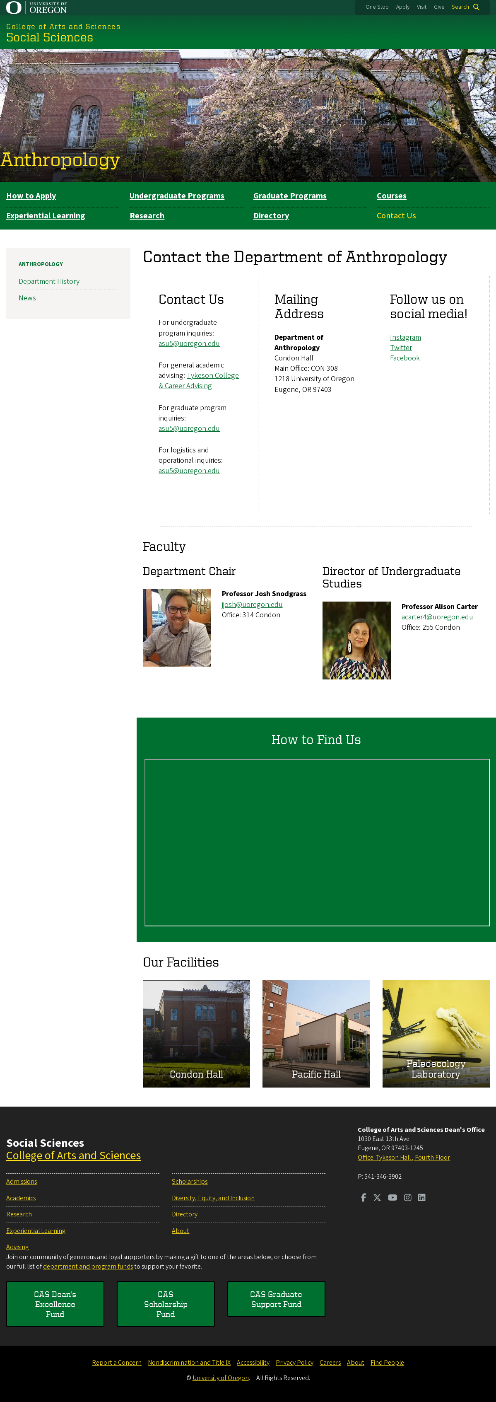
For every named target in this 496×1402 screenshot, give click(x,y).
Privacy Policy (294, 1362)
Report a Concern (117, 1362)
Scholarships (189, 1181)
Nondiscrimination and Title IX (189, 1362)
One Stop (377, 7)
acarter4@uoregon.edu (437, 617)
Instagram (405, 337)
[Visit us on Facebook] (364, 1198)
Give (439, 7)
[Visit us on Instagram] (408, 1198)
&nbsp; (317, 842)
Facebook (405, 358)
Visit (421, 7)
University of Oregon (221, 1378)
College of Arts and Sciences (73, 1155)
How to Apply (31, 196)
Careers (330, 1362)
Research (147, 216)
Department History (49, 281)
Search (460, 7)
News (27, 298)
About (180, 1230)
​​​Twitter (401, 348)
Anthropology (60, 159)
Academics (21, 1198)
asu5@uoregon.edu (189, 343)
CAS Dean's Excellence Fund (55, 1304)
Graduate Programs (290, 196)
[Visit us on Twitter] (377, 1198)
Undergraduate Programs (177, 196)
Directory (271, 216)
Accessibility (253, 1362)
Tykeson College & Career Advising (199, 380)
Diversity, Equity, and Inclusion (213, 1198)
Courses (392, 196)
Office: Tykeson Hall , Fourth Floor (404, 1157)
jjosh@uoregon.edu (252, 604)
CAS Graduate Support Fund (276, 1299)
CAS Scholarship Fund (166, 1304)
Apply (402, 7)
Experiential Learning (45, 216)
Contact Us (396, 216)
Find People (387, 1362)
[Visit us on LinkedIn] (422, 1198)
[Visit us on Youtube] (393, 1198)
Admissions (21, 1181)
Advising (17, 1247)
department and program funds (88, 1266)
